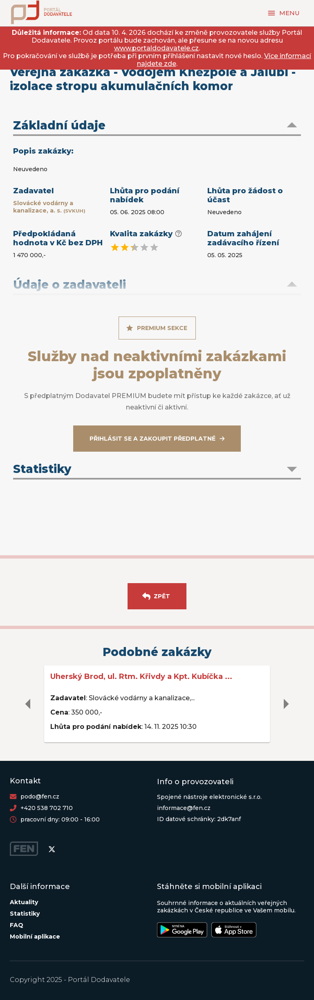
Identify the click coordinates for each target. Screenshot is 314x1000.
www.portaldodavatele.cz (156, 48)
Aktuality (24, 902)
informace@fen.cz (184, 808)
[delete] (28, 704)
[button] (157, 126)
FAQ (16, 925)
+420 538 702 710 (46, 808)
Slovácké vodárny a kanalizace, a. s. (49, 206)
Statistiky (25, 913)
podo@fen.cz (39, 796)
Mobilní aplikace (35, 936)
